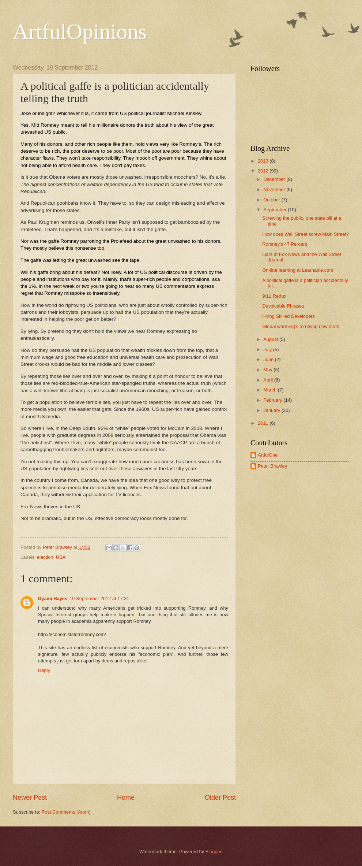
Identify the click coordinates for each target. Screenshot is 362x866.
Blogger (213, 851)
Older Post (220, 797)
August (271, 339)
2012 (263, 171)
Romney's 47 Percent (284, 244)
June (269, 359)
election (45, 557)
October (272, 199)
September (275, 209)
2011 (263, 423)
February (273, 400)
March (270, 390)
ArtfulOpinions (80, 31)
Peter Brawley (272, 466)
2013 (263, 161)
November (274, 189)
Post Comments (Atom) (66, 812)
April (268, 380)
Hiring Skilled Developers (288, 316)
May (268, 369)
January (272, 410)
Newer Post (30, 797)
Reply (44, 670)
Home (126, 797)
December (274, 179)
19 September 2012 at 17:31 (99, 598)
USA (60, 557)
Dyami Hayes (52, 598)
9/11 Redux (274, 296)
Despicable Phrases (283, 306)
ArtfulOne (268, 455)
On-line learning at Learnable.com (297, 270)
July (268, 349)
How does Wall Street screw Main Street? (305, 234)
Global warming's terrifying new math (300, 326)
